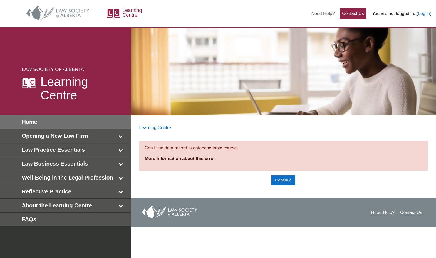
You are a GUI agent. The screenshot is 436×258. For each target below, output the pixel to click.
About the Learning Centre (73, 206)
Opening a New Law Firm (73, 136)
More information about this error (180, 158)
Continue (283, 180)
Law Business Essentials (73, 164)
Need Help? (323, 13)
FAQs (29, 219)
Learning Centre (155, 127)
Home (29, 122)
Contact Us (353, 13)
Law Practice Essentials (73, 150)
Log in (424, 13)
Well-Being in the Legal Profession (73, 178)
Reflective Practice (73, 192)
